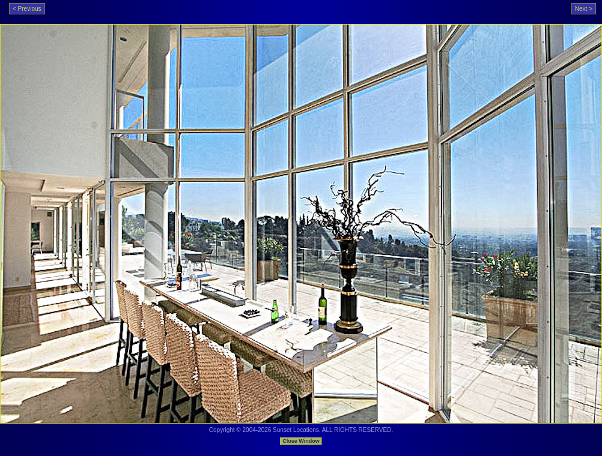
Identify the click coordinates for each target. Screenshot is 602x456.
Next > (583, 8)
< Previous (27, 8)
